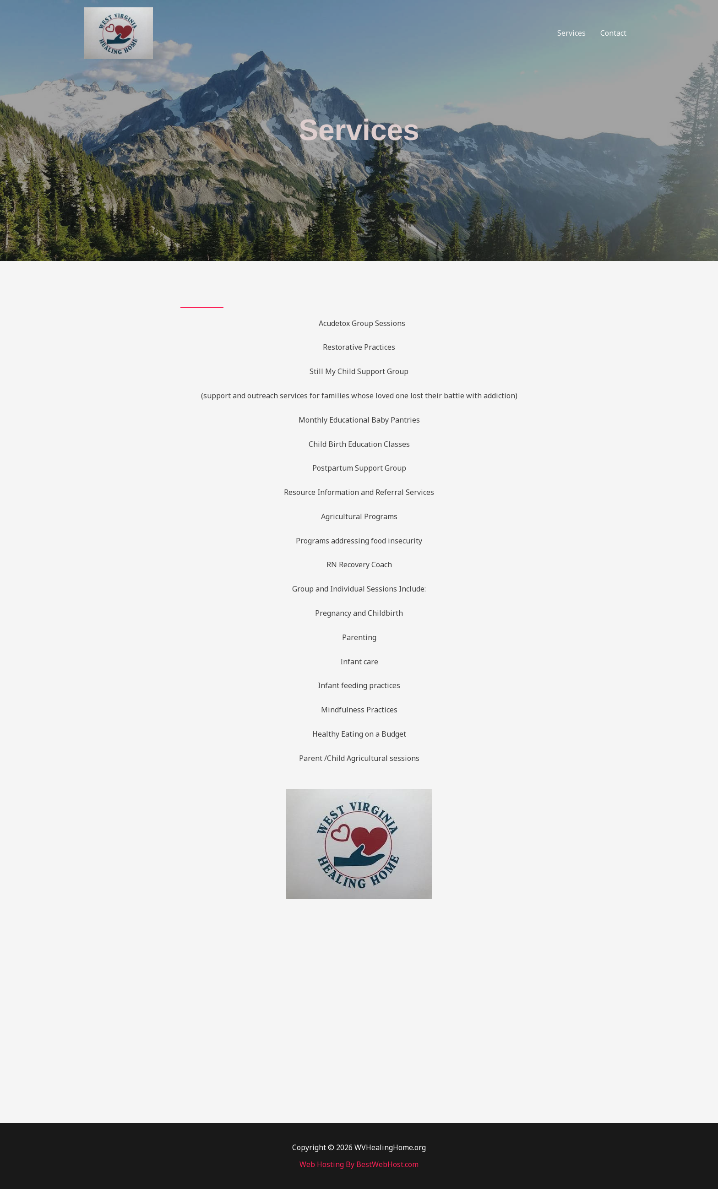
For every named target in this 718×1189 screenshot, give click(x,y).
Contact (613, 33)
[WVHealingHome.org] (118, 32)
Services (571, 33)
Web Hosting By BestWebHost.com (359, 1164)
